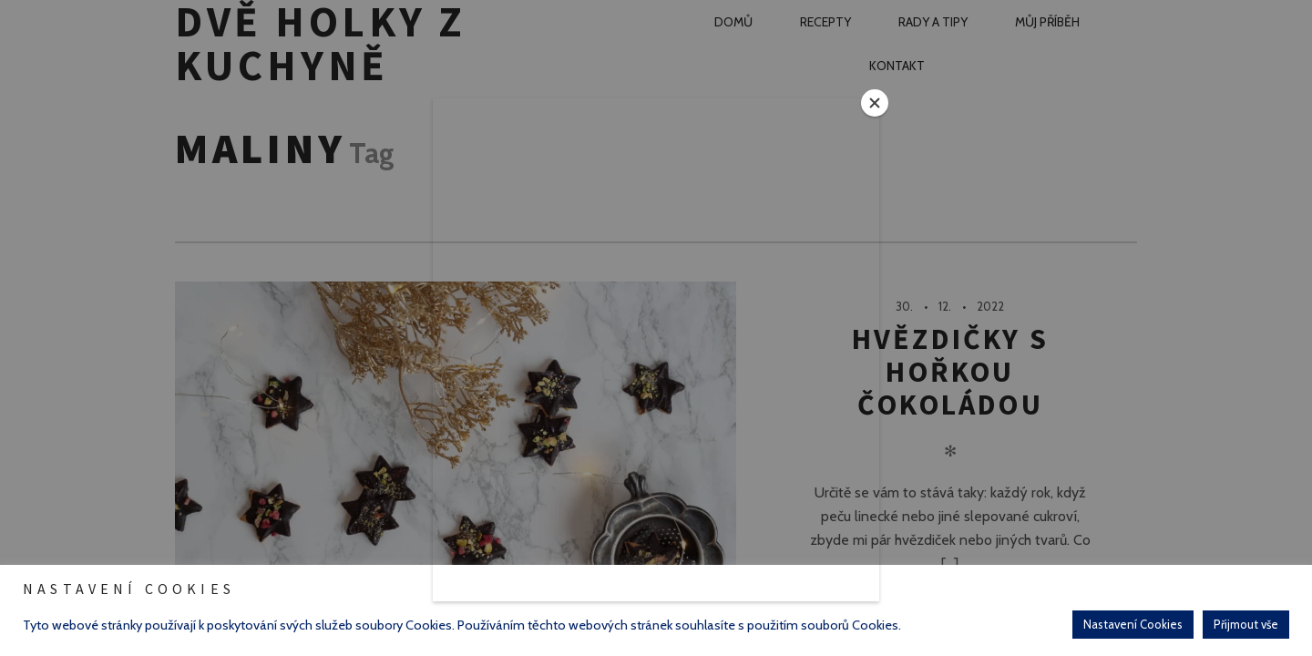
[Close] (874, 103)
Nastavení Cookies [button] (1133, 624)
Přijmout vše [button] (1246, 624)
